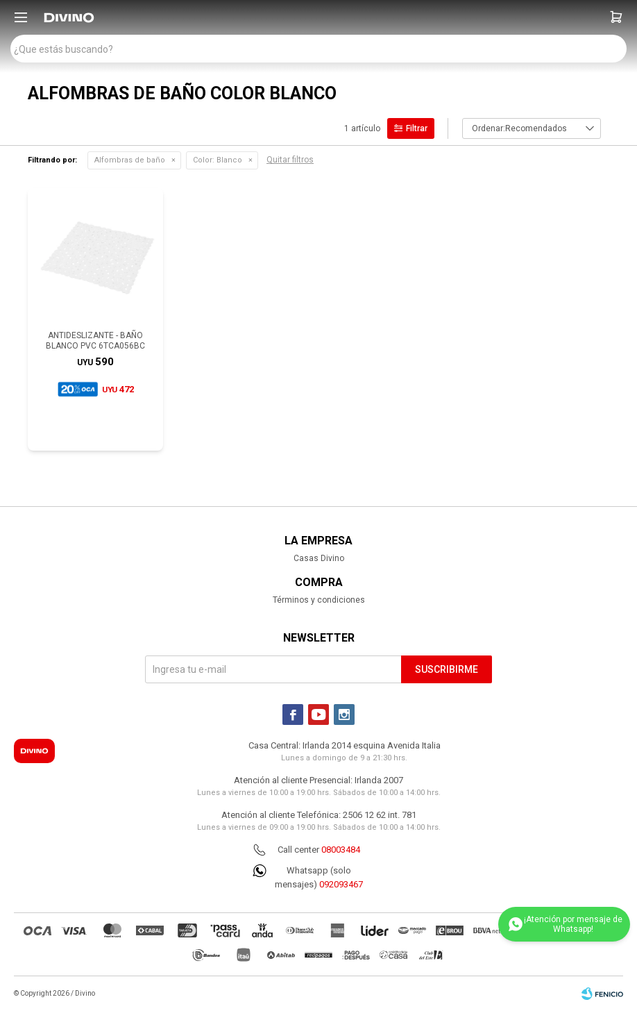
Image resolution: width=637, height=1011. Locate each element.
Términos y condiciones (319, 600)
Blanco (217, 160)
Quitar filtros (290, 160)
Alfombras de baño (129, 160)
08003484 (340, 849)
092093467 (341, 884)
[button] (616, 17)
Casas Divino (319, 558)
